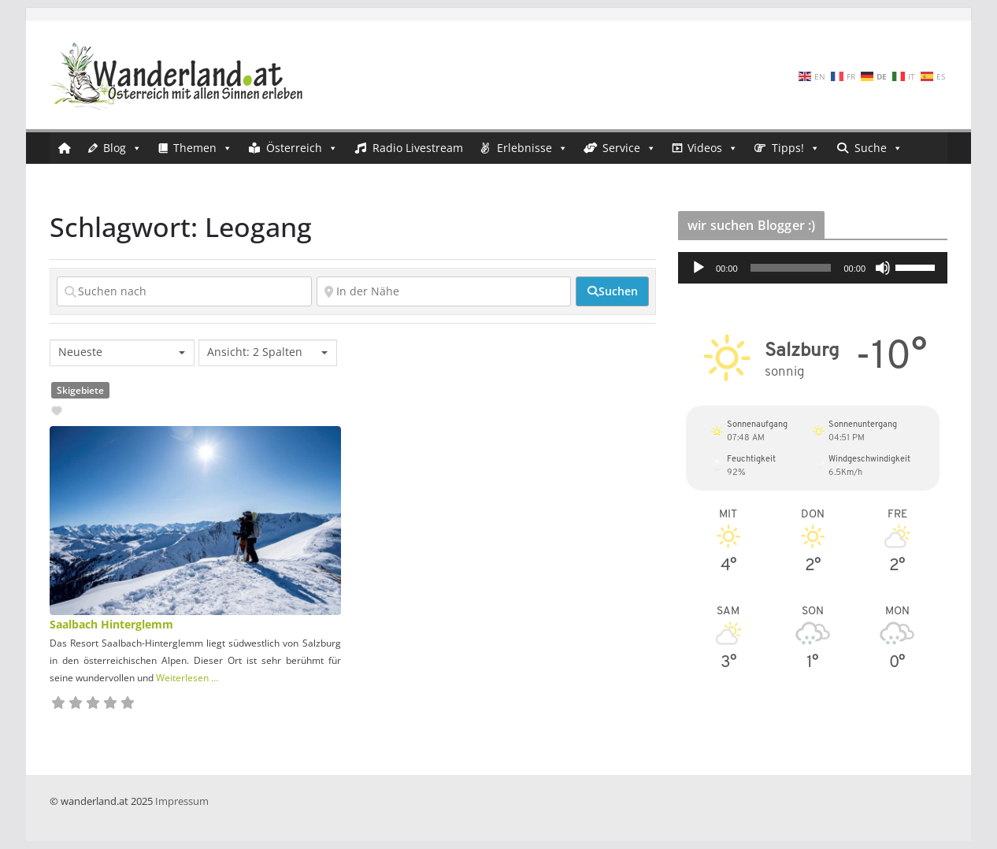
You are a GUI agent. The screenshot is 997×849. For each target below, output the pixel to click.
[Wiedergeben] (698, 268)
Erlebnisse (532, 148)
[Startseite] (65, 148)
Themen (202, 148)
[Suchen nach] (184, 291)
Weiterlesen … (187, 677)
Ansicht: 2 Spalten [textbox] (254, 352)
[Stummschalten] (883, 268)
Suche (878, 148)
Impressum (182, 801)
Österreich (302, 148)
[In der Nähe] (444, 291)
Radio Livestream (417, 147)
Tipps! (796, 148)
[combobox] (122, 352)
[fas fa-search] (612, 291)
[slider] (791, 268)
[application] (812, 268)
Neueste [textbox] (80, 352)
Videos (713, 148)
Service (629, 148)
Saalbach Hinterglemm (111, 624)
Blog (122, 148)
